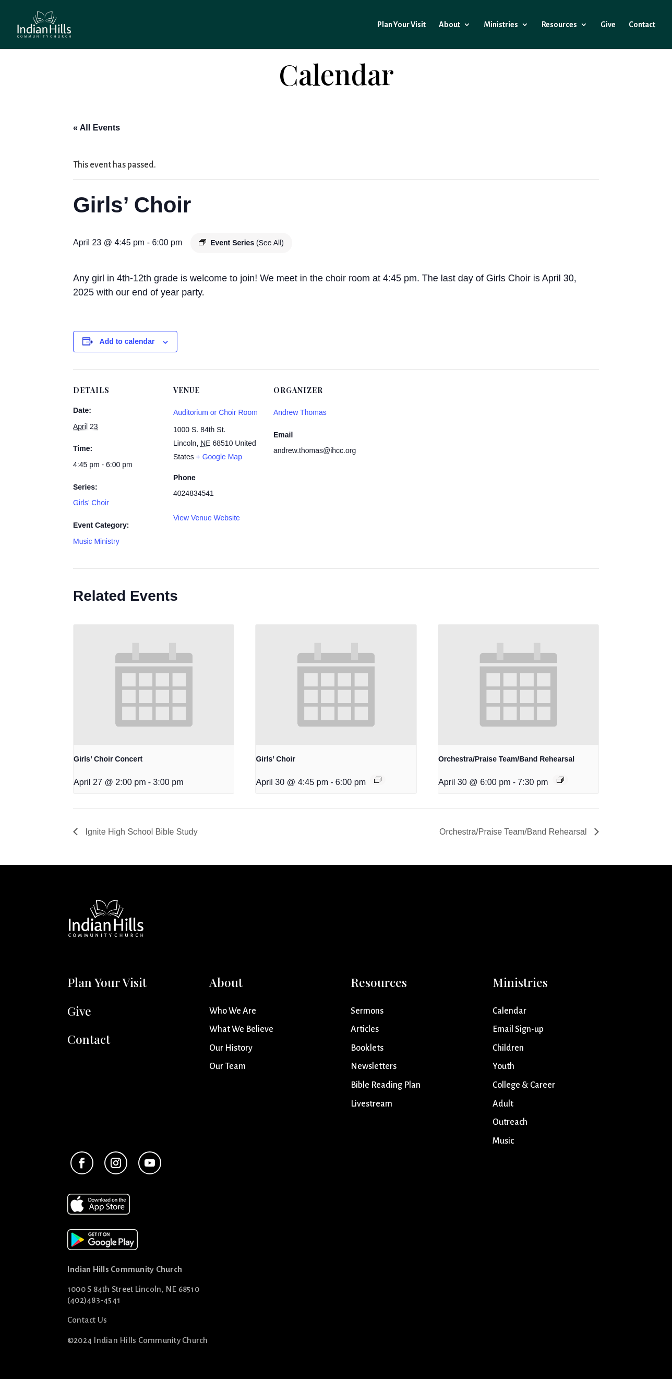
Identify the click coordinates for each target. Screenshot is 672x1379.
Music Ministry (96, 541)
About (449, 25)
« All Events (96, 127)
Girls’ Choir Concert (108, 759)
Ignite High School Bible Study (140, 831)
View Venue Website (206, 518)
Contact (642, 25)
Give (608, 25)
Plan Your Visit (401, 25)
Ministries (501, 25)
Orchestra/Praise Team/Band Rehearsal (506, 759)
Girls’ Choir (91, 502)
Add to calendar (127, 341)
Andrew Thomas (300, 412)
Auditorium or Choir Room (215, 412)
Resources (559, 25)
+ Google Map (219, 457)
